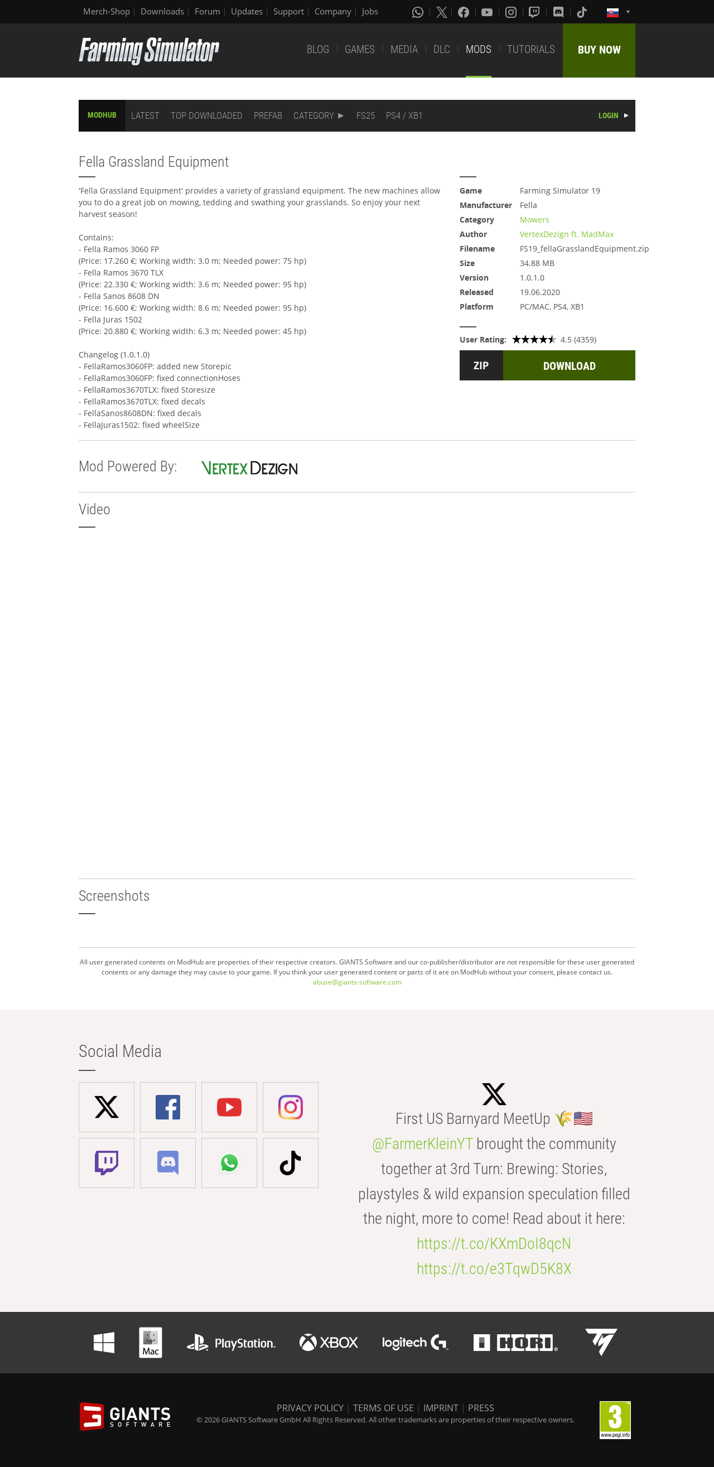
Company (333, 11)
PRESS (481, 1408)
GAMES (360, 49)
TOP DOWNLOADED (207, 115)
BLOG (318, 49)
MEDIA (404, 49)
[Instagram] (512, 12)
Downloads (162, 11)
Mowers (534, 219)
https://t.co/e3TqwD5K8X (494, 1269)
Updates (247, 11)
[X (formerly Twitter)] (441, 12)
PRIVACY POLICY (310, 1408)
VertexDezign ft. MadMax (567, 234)
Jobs (370, 11)
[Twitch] (535, 12)
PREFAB (268, 115)
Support (288, 11)
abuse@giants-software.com (357, 982)
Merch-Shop (106, 11)
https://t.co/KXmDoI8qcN (494, 1243)
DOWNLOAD (569, 366)
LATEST (145, 115)
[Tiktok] (583, 12)
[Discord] (559, 12)
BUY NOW (599, 49)
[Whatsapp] (419, 12)
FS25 (365, 115)
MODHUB (102, 114)
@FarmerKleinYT (422, 1144)
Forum (207, 11)
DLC (441, 49)
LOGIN (609, 115)
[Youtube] (488, 12)
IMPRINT (441, 1408)
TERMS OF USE (383, 1408)
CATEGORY (313, 115)
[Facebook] (464, 12)
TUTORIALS (531, 49)
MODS (478, 49)
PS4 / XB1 (404, 115)
